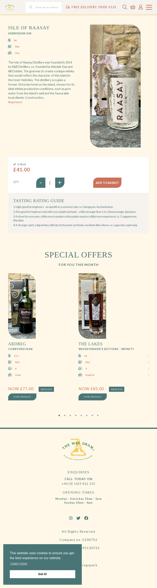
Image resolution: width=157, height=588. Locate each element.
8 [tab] (98, 415)
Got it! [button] (42, 574)
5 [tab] (81, 415)
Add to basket (107, 183)
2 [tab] (64, 415)
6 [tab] (86, 415)
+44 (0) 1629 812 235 (78, 483)
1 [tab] (59, 415)
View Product (22, 397)
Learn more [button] (18, 563)
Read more (15, 102)
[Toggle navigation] (149, 7)
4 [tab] (75, 415)
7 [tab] (92, 415)
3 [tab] (70, 415)
